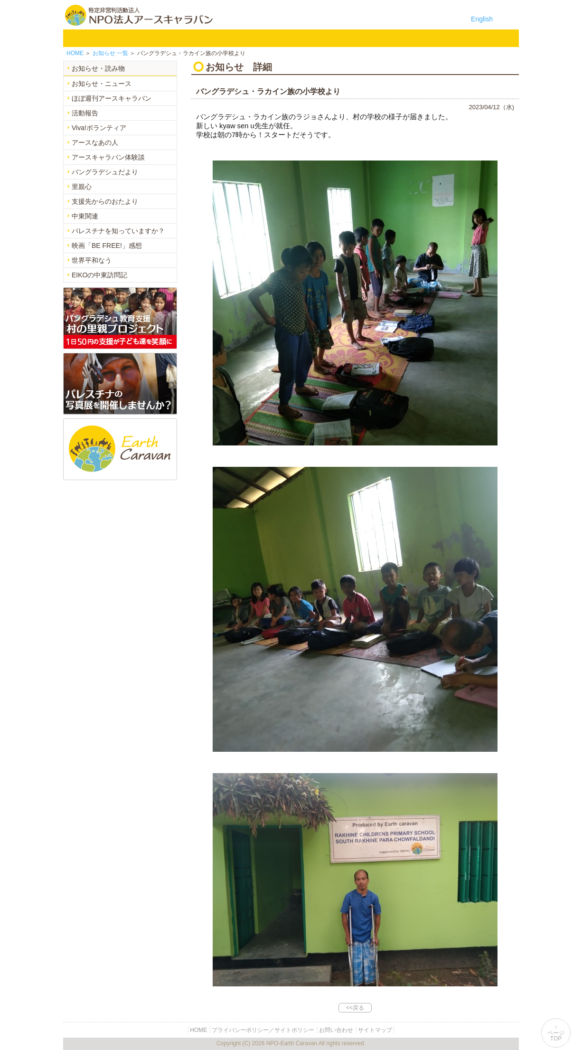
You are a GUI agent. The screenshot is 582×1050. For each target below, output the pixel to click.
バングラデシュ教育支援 (198, 38)
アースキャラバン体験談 (108, 157)
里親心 (82, 186)
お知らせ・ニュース (101, 83)
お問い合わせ (444, 38)
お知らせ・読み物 (98, 68)
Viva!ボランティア (99, 127)
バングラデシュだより (105, 172)
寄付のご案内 (395, 38)
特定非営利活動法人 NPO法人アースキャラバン (139, 15)
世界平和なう (92, 260)
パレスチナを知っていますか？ (118, 230)
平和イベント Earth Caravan (247, 38)
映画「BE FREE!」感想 (107, 245)
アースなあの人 (95, 142)
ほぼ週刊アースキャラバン (111, 98)
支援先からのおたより (105, 201)
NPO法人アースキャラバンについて (131, 38)
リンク (494, 38)
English (482, 19)
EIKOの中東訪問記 (99, 275)
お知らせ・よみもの (346, 38)
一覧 (110, 53)
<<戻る (355, 1007)
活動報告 (85, 113)
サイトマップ (375, 1030)
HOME (76, 38)
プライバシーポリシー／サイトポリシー (263, 1030)
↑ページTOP (555, 1033)
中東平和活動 (296, 38)
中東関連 (85, 216)
